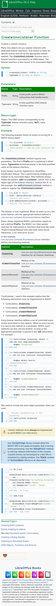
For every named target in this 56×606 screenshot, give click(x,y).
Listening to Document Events (15, 539)
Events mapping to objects (13, 527)
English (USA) (9, 15)
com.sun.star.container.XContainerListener (21, 216)
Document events (18, 531)
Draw (46, 11)
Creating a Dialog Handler (13, 535)
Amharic (24, 15)
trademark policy (46, 598)
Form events (32, 531)
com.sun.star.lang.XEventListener (36, 251)
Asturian (44, 15)
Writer (20, 11)
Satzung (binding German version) (33, 581)
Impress (36, 11)
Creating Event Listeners (12, 523)
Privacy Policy (27, 578)
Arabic (34, 15)
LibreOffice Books (28, 566)
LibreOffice (7, 11)
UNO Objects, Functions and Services (18, 543)
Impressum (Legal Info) (11, 578)
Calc (27, 11)
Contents (6, 22)
